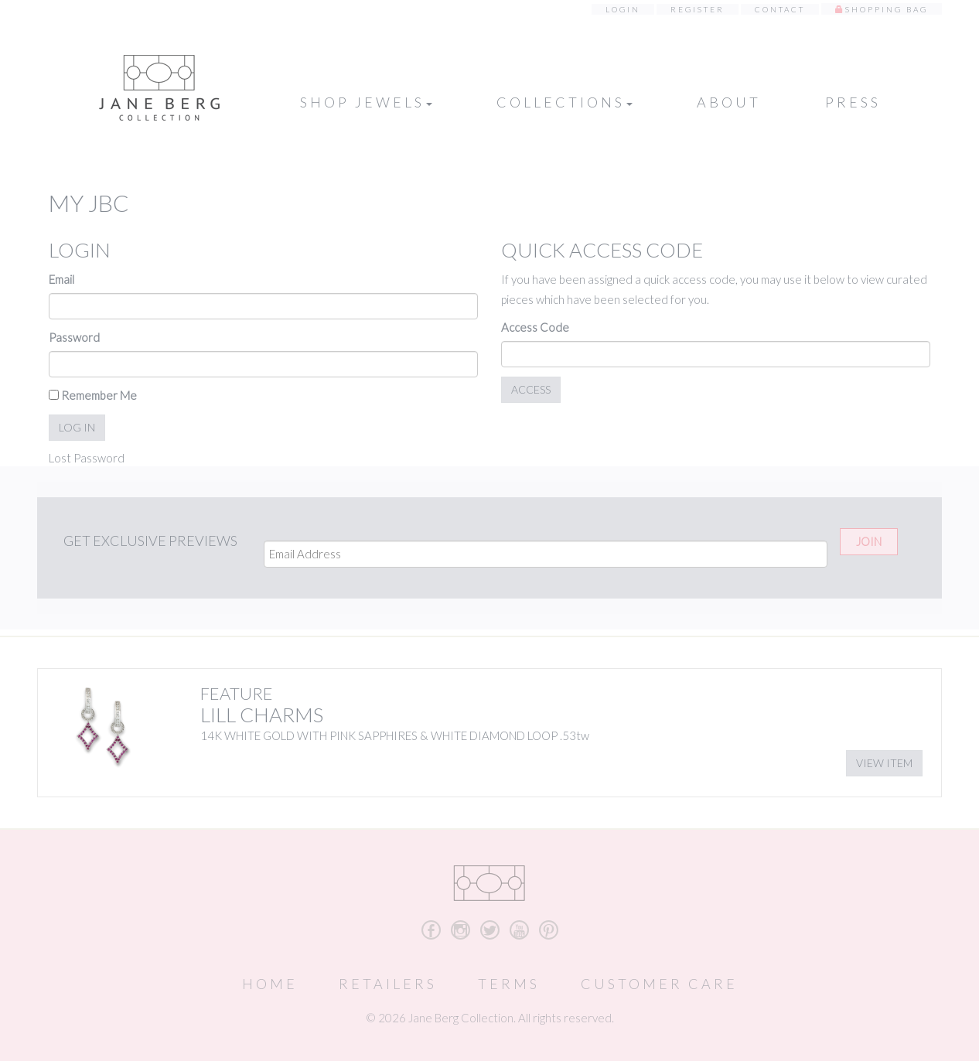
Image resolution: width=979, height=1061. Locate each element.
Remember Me (93, 395)
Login (622, 9)
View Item (884, 762)
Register (697, 9)
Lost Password (87, 458)
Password (74, 337)
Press (853, 102)
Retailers (388, 983)
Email (61, 279)
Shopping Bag (886, 9)
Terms (509, 983)
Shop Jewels (366, 102)
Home (270, 983)
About (729, 102)
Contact (780, 9)
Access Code (535, 327)
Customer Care (659, 983)
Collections (564, 102)
